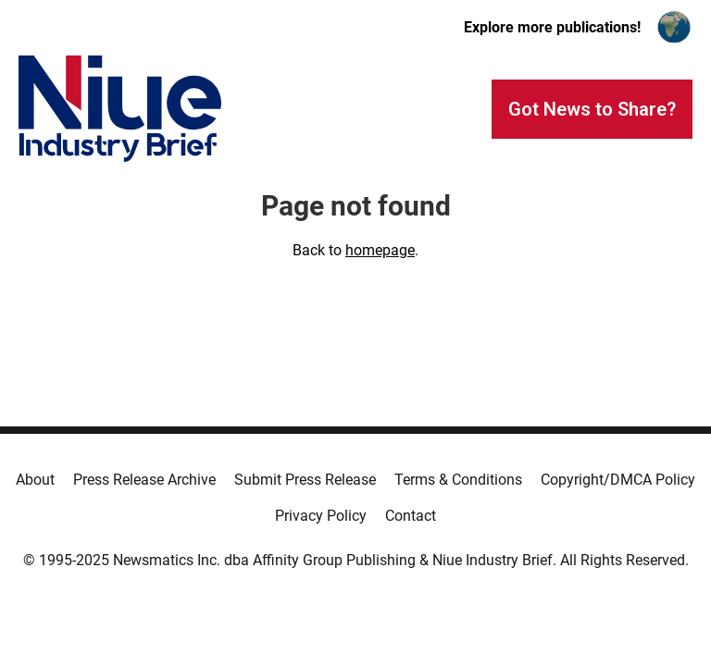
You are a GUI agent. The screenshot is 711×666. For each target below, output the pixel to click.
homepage (380, 250)
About (35, 479)
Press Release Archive (144, 479)
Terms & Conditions (458, 479)
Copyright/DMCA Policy (618, 479)
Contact (410, 515)
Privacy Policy (321, 515)
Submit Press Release (305, 479)
